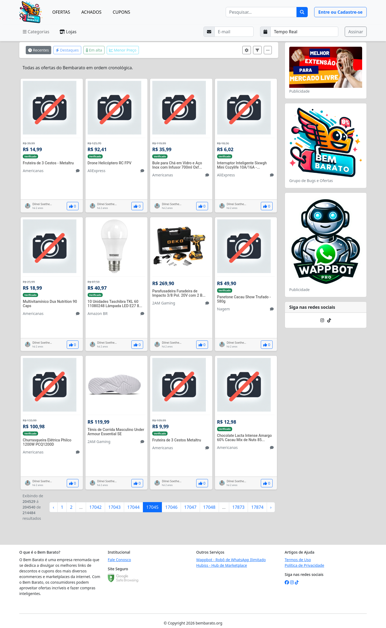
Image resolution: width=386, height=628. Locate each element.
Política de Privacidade (304, 565)
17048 (209, 507)
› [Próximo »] (271, 507)
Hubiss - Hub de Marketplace (221, 565)
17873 (238, 507)
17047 (190, 507)
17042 (95, 507)
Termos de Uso (298, 559)
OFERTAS (61, 12)
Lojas (68, 32)
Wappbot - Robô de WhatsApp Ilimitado (231, 559)
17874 (257, 507)
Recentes (38, 50)
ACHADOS (91, 12)
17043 (114, 507)
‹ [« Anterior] (53, 507)
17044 (133, 507)
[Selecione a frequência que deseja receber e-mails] (304, 32)
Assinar (355, 32)
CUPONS (121, 12)
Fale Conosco (119, 559)
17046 (171, 507)
